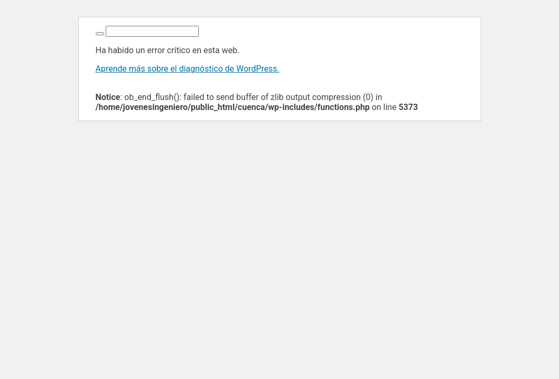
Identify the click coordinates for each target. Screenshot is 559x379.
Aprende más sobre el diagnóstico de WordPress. (188, 69)
